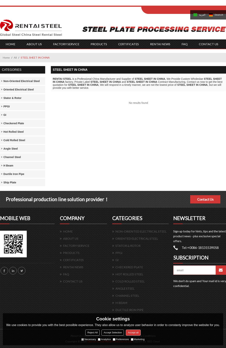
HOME (10, 44)
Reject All (92, 332)
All (15, 57)
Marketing (138, 339)
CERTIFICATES (128, 44)
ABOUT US (34, 44)
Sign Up (172, 4)
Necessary (88, 339)
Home (6, 57)
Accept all (133, 332)
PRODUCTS (99, 44)
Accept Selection (113, 332)
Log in (164, 4)
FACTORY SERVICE (66, 44)
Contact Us (205, 199)
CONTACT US (208, 44)
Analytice (104, 339)
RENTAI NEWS (160, 44)
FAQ (185, 44)
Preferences (121, 339)
